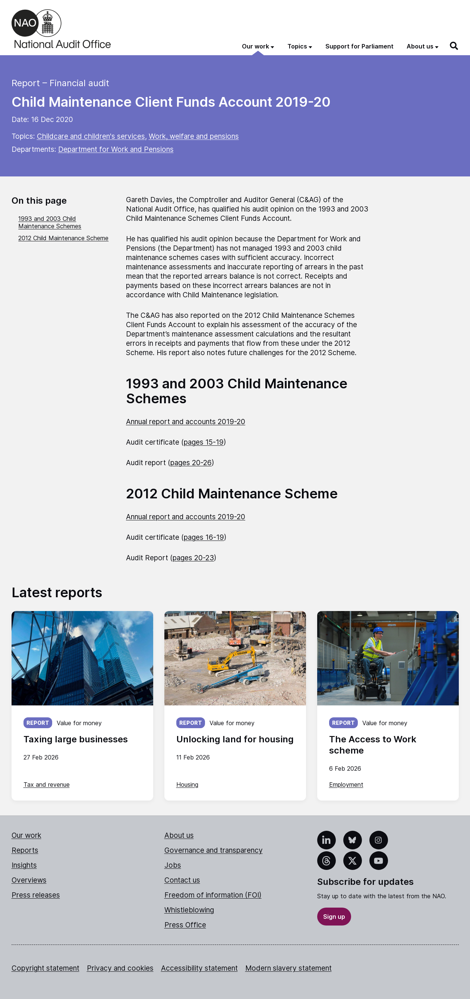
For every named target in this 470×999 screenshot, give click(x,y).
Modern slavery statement (288, 968)
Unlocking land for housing (235, 739)
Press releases (36, 895)
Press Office (185, 925)
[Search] (454, 45)
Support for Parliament (359, 46)
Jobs (172, 865)
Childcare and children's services (91, 136)
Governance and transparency (213, 850)
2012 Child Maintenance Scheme (63, 238)
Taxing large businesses (75, 739)
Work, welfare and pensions (194, 136)
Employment (346, 784)
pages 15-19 (204, 442)
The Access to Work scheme (372, 745)
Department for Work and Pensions (116, 149)
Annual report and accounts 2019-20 (185, 421)
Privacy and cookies (120, 968)
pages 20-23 (193, 558)
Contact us (182, 880)
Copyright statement (45, 968)
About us (179, 835)
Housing (187, 784)
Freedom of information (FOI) (213, 895)
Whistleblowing (189, 910)
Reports (25, 850)
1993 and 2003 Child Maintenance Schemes (49, 222)
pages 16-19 (204, 537)
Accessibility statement (199, 968)
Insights (24, 865)
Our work (26, 835)
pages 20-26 (191, 462)
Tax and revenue (46, 784)
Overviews (29, 880)
